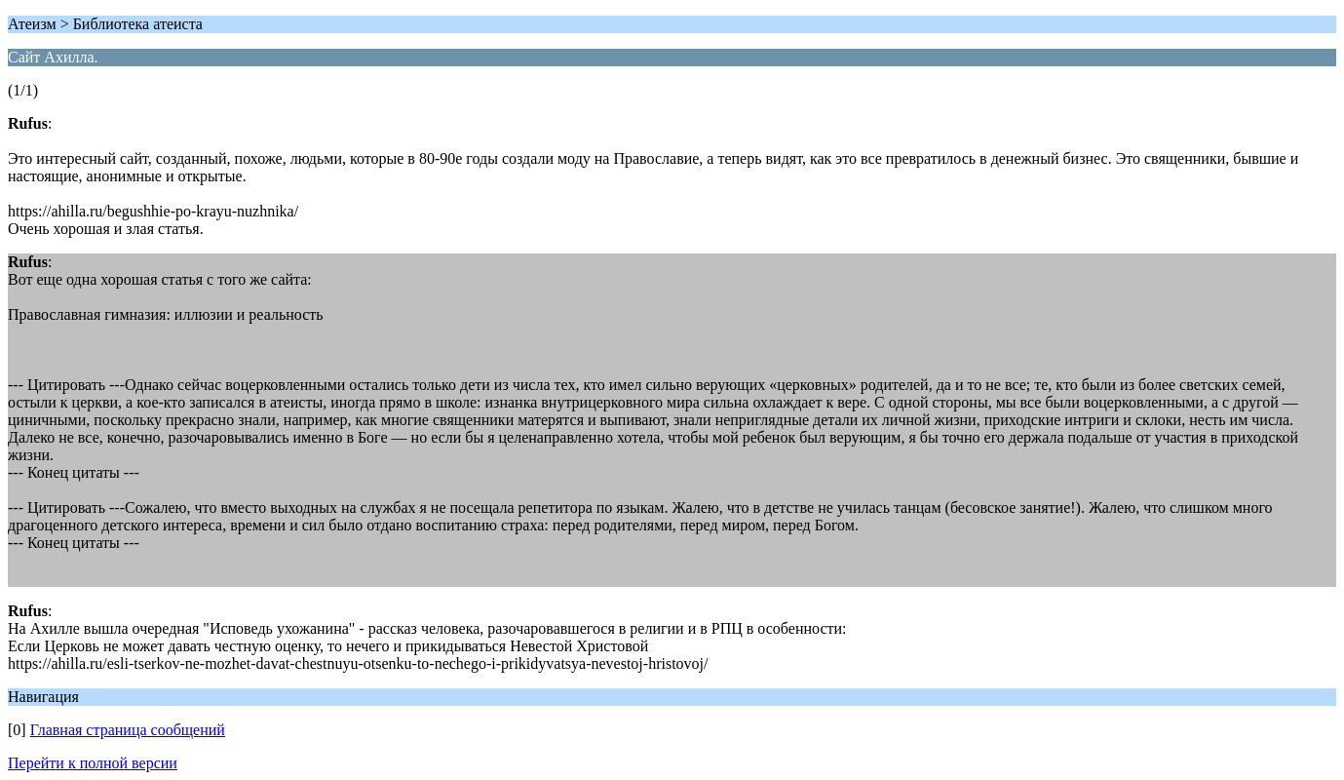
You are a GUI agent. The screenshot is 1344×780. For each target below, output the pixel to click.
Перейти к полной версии (92, 763)
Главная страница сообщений (127, 730)
